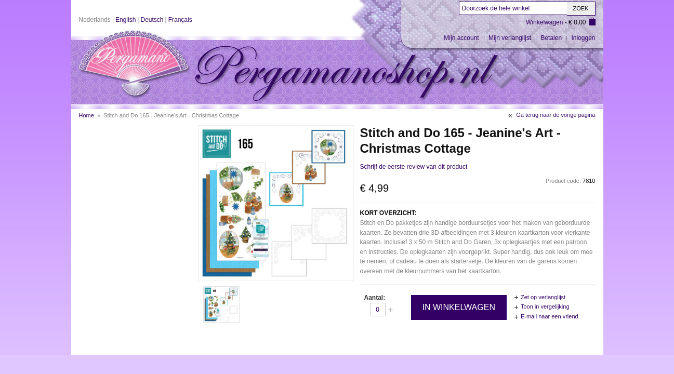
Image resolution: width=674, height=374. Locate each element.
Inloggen (583, 38)
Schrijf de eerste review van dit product (414, 166)
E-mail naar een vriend (549, 316)
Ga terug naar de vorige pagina (555, 115)
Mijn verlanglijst (509, 38)
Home (86, 115)
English (125, 19)
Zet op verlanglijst (543, 297)
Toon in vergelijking (545, 306)
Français (180, 19)
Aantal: (375, 297)
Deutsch (151, 19)
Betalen (551, 38)
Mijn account (461, 38)
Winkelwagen (544, 22)
